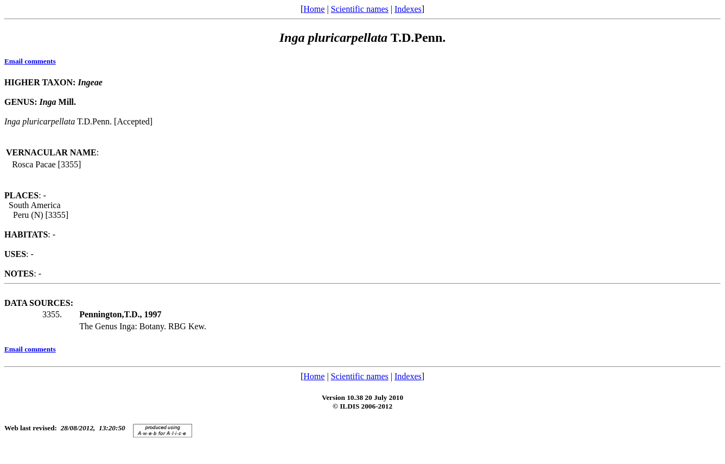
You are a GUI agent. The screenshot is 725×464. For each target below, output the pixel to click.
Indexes (408, 9)
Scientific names (360, 9)
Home (314, 9)
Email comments (30, 61)
